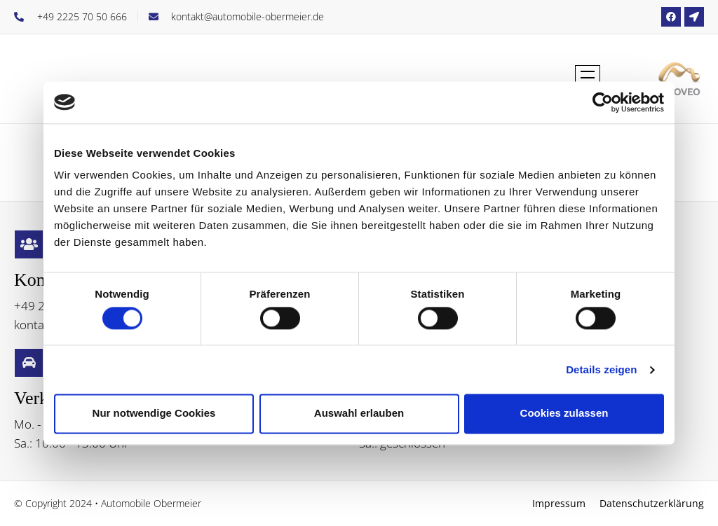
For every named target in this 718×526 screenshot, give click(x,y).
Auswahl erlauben (359, 414)
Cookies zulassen (564, 414)
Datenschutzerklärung (652, 503)
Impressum (558, 503)
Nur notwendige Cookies (154, 414)
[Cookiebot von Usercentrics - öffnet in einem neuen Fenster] (602, 102)
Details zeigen (601, 369)
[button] (587, 78)
